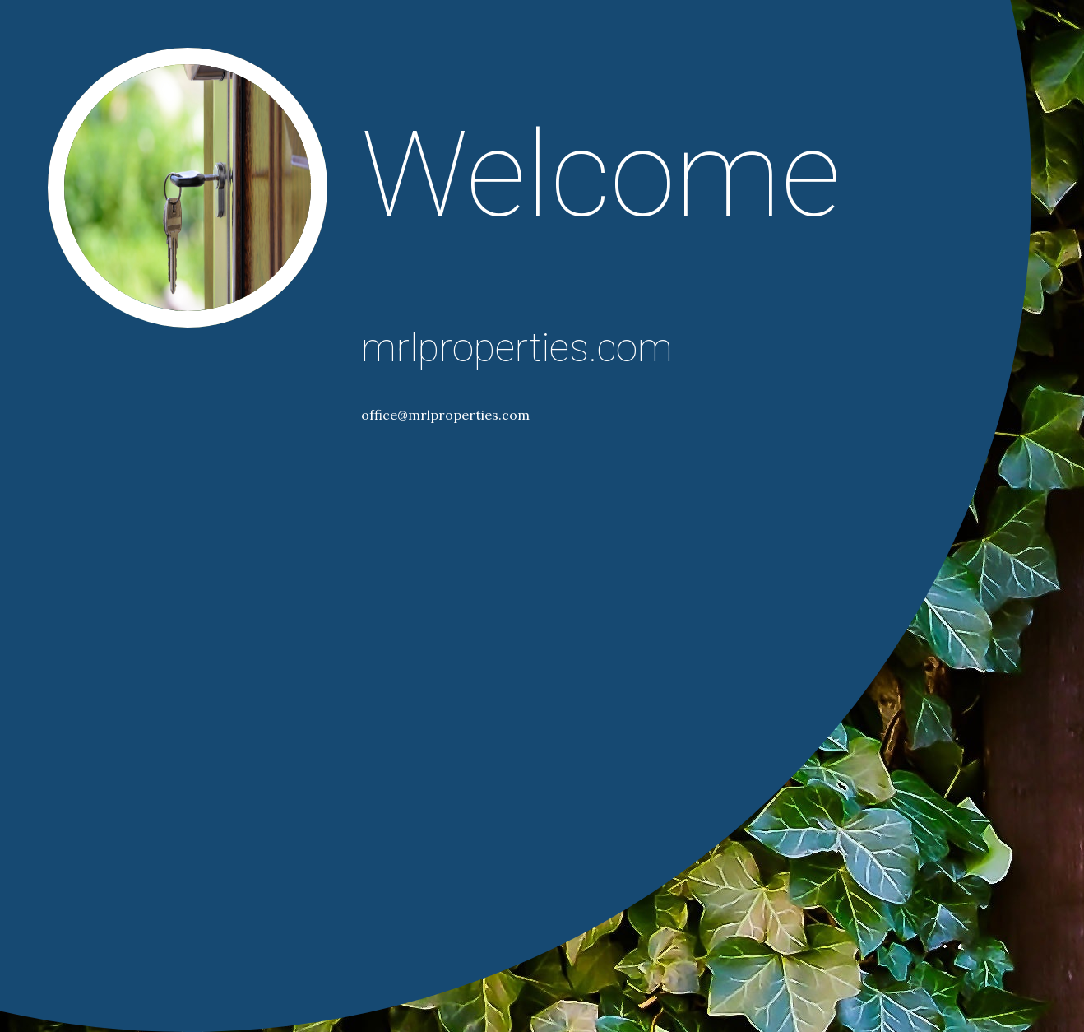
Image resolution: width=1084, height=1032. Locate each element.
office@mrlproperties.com (445, 415)
